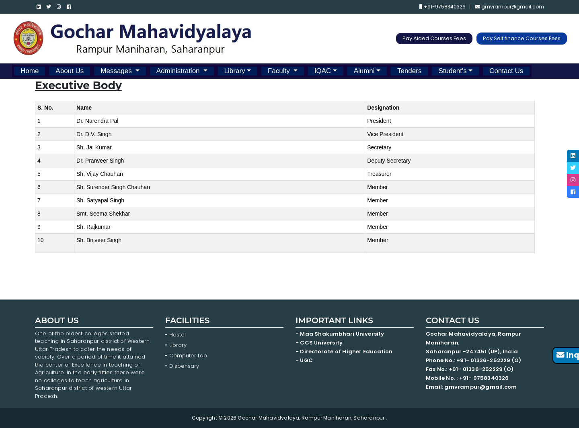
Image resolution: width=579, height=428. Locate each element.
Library (234, 71)
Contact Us (506, 71)
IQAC (322, 71)
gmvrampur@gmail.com (509, 6)
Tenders (409, 71)
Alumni (364, 71)
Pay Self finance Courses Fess (522, 38)
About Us (69, 71)
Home (30, 71)
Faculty (280, 71)
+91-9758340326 (442, 6)
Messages (117, 71)
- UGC (304, 360)
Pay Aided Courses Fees (434, 38)
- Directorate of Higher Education (345, 351)
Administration (178, 71)
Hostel (177, 334)
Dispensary (184, 366)
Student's (452, 71)
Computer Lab (189, 355)
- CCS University (319, 342)
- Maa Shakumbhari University (341, 334)
